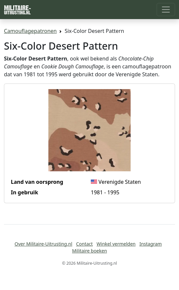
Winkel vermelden (116, 244)
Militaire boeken (89, 251)
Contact (84, 244)
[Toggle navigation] (166, 9)
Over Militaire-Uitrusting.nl (43, 244)
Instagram (151, 244)
